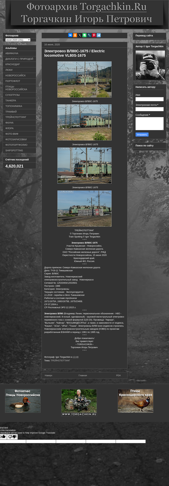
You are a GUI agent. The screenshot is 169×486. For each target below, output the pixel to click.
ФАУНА (9, 122)
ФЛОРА (9, 128)
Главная (83, 375)
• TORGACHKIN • (84, 344)
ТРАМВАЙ (11, 111)
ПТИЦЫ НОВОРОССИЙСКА (16, 88)
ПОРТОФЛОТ (12, 81)
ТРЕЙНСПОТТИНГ (60, 360)
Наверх (48, 375)
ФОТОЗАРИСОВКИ (16, 139)
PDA (118, 375)
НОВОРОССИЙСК (15, 75)
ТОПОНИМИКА (13, 106)
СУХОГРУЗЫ (12, 95)
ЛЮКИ (9, 70)
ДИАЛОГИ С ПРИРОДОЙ (19, 59)
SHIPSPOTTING (14, 150)
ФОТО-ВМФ (11, 133)
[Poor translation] (12, 437)
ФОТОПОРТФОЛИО (16, 144)
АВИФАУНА (11, 53)
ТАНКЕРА (10, 100)
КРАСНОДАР (12, 64)
